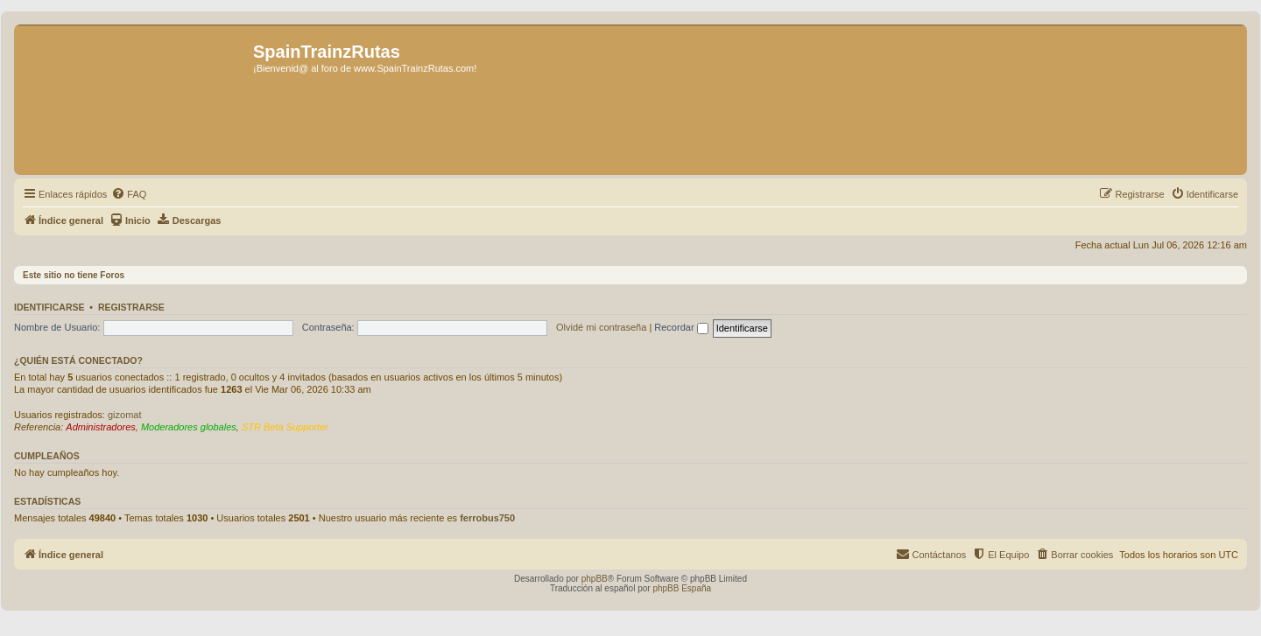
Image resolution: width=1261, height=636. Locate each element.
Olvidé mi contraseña (601, 327)
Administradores (100, 427)
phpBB (594, 579)
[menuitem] (128, 194)
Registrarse (131, 307)
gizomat (125, 414)
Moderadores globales (188, 427)
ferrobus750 (487, 518)
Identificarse (49, 307)
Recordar (681, 327)
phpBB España (681, 588)
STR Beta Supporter (285, 427)
